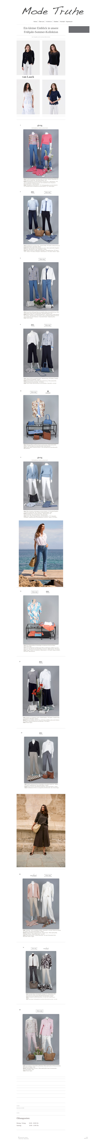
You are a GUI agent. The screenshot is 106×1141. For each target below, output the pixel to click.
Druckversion (21, 1137)
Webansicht (86, 1138)
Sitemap (26, 1137)
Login (87, 1137)
